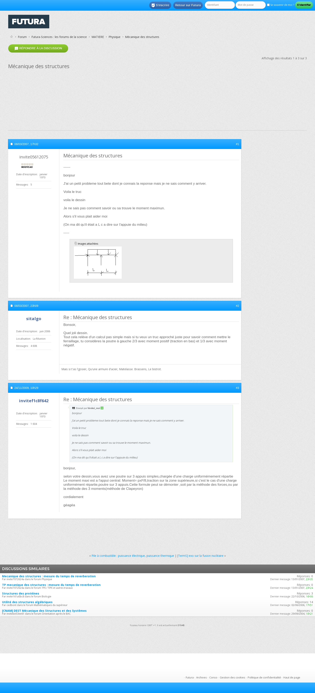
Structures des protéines (20, 593)
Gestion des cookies (232, 677)
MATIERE (98, 37)
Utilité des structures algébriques (27, 602)
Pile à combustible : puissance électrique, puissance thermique (133, 556)
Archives (201, 677)
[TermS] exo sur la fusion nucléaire (200, 556)
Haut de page (291, 677)
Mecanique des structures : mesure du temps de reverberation (49, 576)
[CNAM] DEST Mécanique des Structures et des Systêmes (44, 611)
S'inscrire (160, 5)
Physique (114, 37)
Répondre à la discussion (38, 48)
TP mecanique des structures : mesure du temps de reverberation (51, 585)
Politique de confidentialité (264, 677)
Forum (22, 37)
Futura (190, 677)
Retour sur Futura (188, 5)
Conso (213, 677)
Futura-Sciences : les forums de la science (59, 37)
